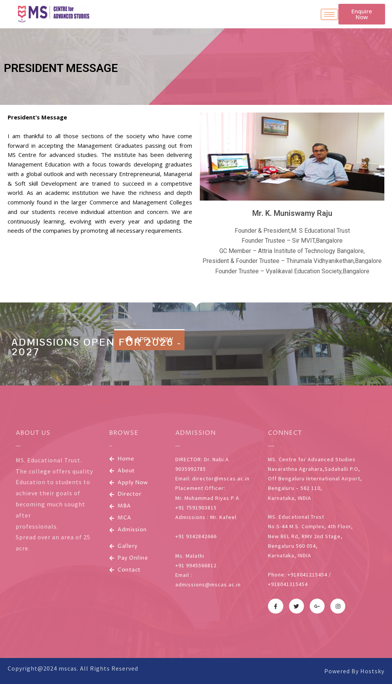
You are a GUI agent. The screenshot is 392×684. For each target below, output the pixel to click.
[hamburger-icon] (329, 14)
